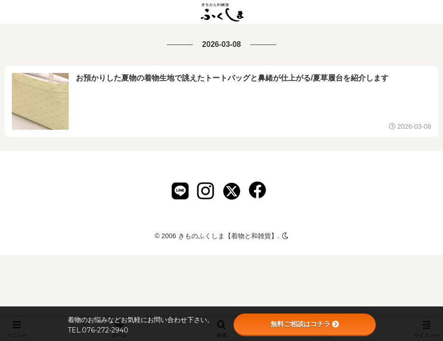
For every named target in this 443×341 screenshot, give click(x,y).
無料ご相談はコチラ (305, 324)
